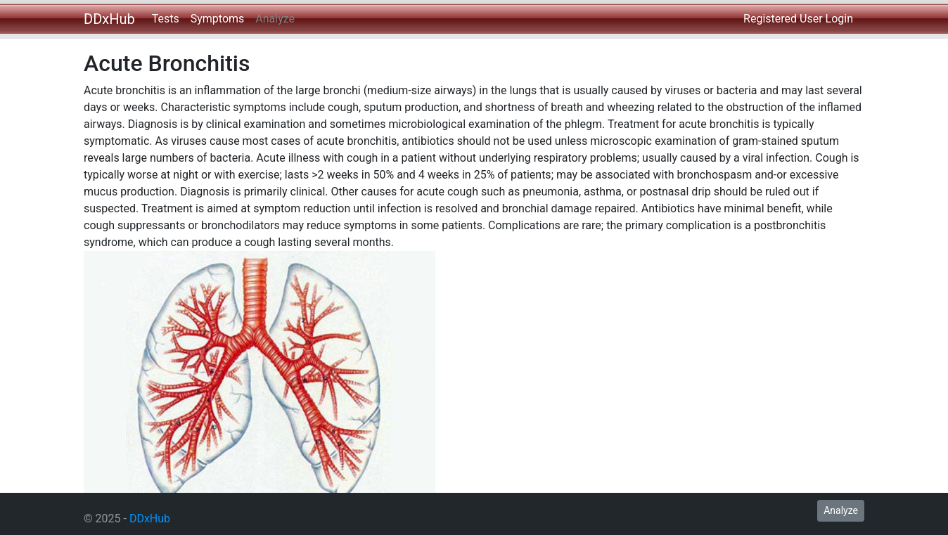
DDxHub (109, 19)
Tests (165, 18)
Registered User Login (798, 18)
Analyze (275, 18)
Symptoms (218, 18)
